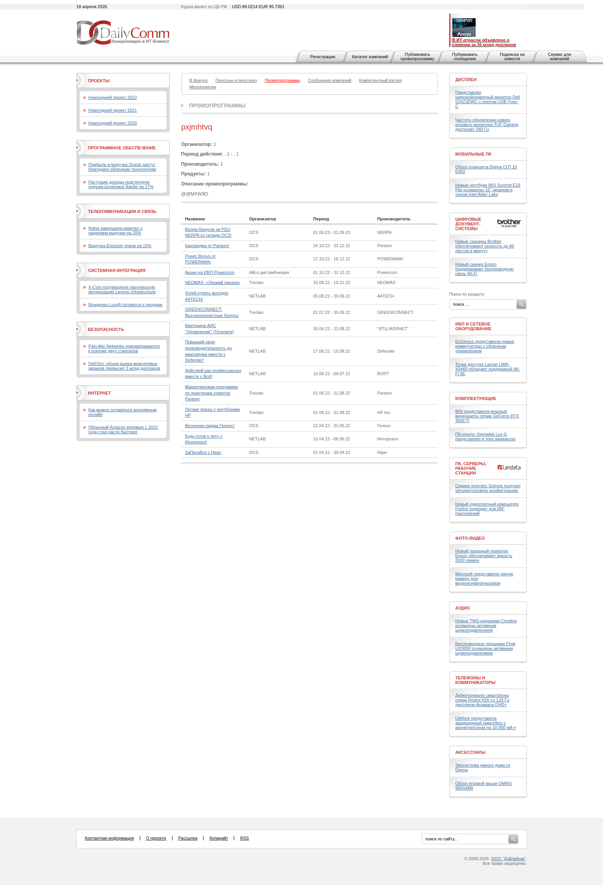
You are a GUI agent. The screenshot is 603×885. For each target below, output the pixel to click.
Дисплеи (466, 79)
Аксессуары (470, 752)
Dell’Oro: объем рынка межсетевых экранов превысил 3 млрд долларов (124, 366)
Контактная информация (109, 838)
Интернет (99, 393)
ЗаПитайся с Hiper (203, 452)
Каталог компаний (370, 56)
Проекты (98, 80)
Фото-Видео (470, 538)
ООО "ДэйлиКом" (508, 858)
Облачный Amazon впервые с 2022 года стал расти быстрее (123, 429)
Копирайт (218, 838)
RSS (244, 838)
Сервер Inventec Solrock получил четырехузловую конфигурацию (488, 488)
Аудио (462, 608)
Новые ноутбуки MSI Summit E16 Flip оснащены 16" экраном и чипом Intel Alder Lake (488, 190)
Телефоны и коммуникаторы (475, 680)
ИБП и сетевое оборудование (473, 326)
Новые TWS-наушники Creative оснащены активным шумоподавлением (486, 625)
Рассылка (188, 838)
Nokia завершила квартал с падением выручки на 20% (115, 230)
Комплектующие (476, 398)
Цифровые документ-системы (468, 224)
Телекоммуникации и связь (122, 211)
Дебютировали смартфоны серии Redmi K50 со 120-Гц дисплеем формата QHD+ (482, 700)
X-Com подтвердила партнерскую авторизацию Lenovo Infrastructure (122, 289)
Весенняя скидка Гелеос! (210, 425)
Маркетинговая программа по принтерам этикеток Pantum (211, 392)
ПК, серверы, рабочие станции (471, 468)
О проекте (156, 838)
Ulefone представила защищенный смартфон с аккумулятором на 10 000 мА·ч (485, 723)
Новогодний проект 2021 (113, 110)
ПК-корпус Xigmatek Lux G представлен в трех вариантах (485, 436)
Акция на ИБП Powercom (210, 272)
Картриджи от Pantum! (207, 245)
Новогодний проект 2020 (113, 123)
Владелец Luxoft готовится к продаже (126, 304)
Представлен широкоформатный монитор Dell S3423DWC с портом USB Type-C (487, 99)
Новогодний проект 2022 (113, 97)
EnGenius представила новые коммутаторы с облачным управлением (484, 346)
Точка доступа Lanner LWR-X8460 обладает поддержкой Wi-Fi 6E (487, 369)
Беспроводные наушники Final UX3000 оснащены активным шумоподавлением (485, 648)
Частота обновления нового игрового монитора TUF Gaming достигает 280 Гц (486, 125)
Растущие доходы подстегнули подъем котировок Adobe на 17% (121, 184)
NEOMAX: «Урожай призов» (212, 282)
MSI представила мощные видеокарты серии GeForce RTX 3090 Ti (487, 416)
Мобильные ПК (473, 154)
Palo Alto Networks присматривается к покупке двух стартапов (124, 348)
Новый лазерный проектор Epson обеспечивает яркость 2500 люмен (484, 556)
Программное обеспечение (122, 147)
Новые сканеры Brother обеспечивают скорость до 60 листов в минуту (484, 246)
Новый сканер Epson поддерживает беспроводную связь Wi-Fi (484, 269)
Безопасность (106, 329)
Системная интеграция (117, 270)
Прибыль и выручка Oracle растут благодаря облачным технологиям (122, 166)
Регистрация (322, 56)
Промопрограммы (217, 105)
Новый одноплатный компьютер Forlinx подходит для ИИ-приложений (487, 509)
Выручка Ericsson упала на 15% (120, 245)
